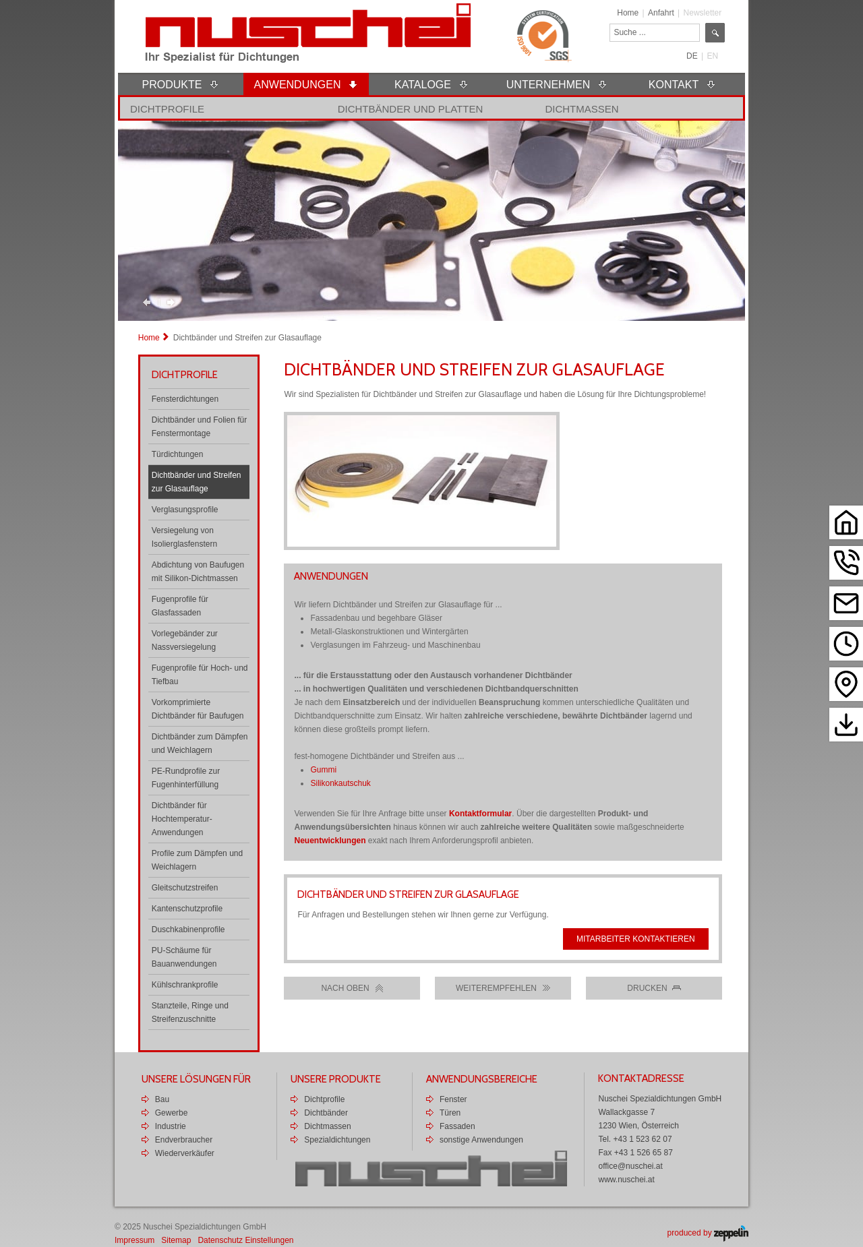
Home (627, 13)
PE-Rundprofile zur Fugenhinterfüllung (186, 777)
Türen (450, 1113)
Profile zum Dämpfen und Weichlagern (197, 860)
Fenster (453, 1099)
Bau (162, 1099)
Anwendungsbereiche (481, 1079)
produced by (707, 1233)
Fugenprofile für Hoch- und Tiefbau (200, 674)
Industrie (170, 1126)
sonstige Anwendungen (481, 1140)
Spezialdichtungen (337, 1140)
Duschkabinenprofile (188, 929)
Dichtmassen (581, 109)
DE (692, 56)
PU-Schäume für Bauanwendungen (184, 957)
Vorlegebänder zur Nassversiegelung (185, 640)
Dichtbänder (326, 1113)
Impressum (134, 1240)
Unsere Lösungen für (196, 1079)
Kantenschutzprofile (187, 908)
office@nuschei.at (630, 1166)
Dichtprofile (167, 109)
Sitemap (176, 1240)
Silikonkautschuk (340, 783)
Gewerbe (171, 1113)
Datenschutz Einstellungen (245, 1240)
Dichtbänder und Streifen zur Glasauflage (196, 481)
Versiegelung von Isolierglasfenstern (184, 537)
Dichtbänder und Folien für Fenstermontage (199, 426)
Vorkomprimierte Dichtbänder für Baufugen (198, 709)
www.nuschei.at (626, 1179)
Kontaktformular (480, 813)
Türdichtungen (178, 454)
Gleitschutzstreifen (185, 887)
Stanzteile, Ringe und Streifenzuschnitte (190, 1012)
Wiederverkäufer (184, 1153)
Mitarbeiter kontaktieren (635, 939)
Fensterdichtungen (185, 399)
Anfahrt (661, 13)
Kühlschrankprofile (185, 985)
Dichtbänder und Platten (410, 109)
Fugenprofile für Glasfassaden (180, 606)
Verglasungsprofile (185, 509)
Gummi (323, 769)
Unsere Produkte (336, 1079)
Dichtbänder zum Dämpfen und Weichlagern (200, 743)
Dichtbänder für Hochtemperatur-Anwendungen (182, 819)
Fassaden (457, 1126)
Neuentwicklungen (329, 840)
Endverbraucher (183, 1140)
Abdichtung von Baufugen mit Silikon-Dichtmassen (198, 571)
